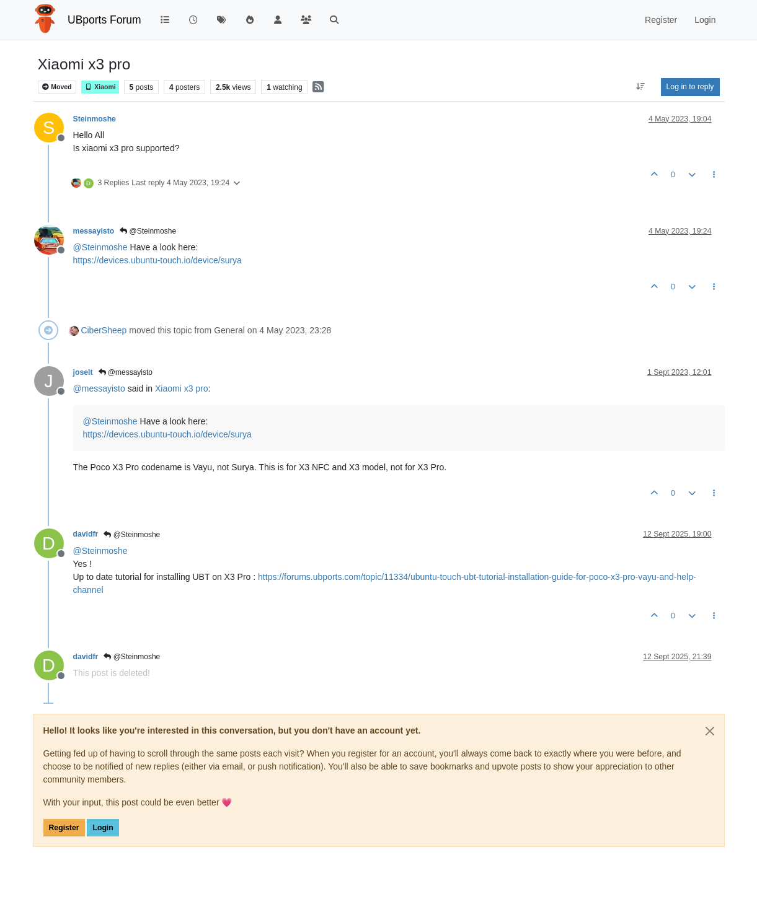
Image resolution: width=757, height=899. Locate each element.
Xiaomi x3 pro (181, 388)
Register (64, 827)
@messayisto (126, 372)
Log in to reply (690, 86)
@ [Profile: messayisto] (99, 388)
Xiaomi (99, 87)
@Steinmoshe (148, 231)
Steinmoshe (94, 119)
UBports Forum (104, 20)
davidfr (86, 534)
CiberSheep (103, 330)
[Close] (710, 731)
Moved (56, 87)
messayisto (94, 231)
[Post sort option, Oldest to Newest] (640, 86)
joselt (83, 372)
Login (102, 827)
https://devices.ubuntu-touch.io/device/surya (157, 260)
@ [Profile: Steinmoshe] (100, 247)
